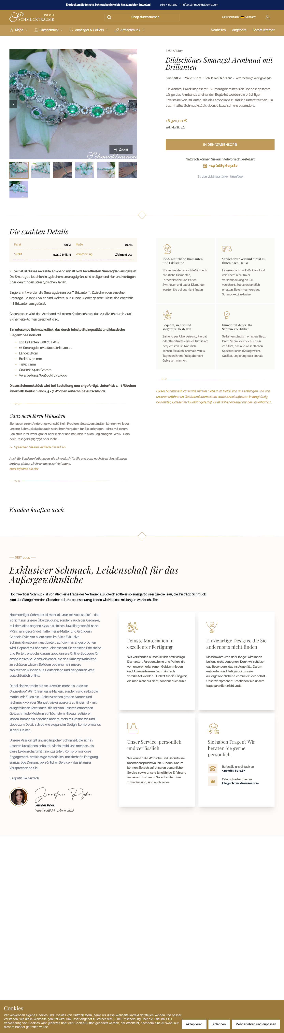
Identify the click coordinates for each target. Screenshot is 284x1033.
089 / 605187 (168, 4)
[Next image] (133, 104)
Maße (79, 244)
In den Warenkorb (220, 145)
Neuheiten (218, 30)
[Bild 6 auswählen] (128, 170)
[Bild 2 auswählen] (40, 170)
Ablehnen (219, 1024)
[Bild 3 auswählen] (62, 170)
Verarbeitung (84, 254)
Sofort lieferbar (264, 30)
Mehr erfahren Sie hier (23, 469)
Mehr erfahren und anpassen (256, 1024)
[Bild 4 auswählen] (84, 170)
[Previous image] (13, 104)
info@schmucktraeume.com (200, 4)
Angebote (239, 30)
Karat (17, 244)
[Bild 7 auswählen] (18, 189)
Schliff (18, 254)
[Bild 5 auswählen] (106, 170)
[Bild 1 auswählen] (18, 170)
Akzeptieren (194, 1024)
